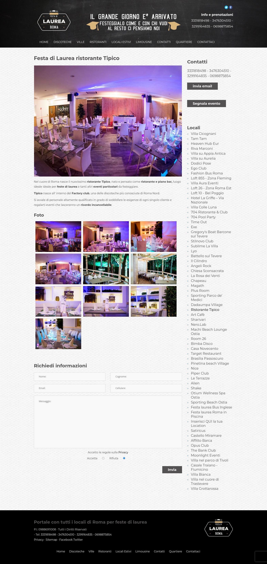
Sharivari (198, 313)
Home (61, 544)
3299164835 (201, 22)
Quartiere (175, 544)
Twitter (78, 532)
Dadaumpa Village (207, 298)
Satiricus (198, 424)
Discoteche (76, 544)
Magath (197, 279)
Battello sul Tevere (206, 249)
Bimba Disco (202, 337)
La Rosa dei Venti (205, 269)
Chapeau (198, 274)
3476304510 (221, 16)
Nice (195, 361)
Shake (196, 381)
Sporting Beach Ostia (209, 395)
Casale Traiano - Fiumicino (204, 460)
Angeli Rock (201, 259)
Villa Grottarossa (204, 482)
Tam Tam (199, 132)
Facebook (66, 532)
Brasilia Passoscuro (207, 351)
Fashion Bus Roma (207, 166)
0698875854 (223, 22)
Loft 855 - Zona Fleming (211, 171)
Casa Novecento (204, 342)
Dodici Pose (201, 156)
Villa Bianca (201, 467)
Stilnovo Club (202, 234)
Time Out (199, 215)
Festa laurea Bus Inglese (211, 400)
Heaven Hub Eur (205, 137)
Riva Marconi (202, 142)
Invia (172, 465)
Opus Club (200, 438)
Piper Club (200, 366)
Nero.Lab (198, 318)
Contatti (159, 544)
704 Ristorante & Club (209, 205)
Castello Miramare (206, 429)
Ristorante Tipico (205, 303)
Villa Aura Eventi (204, 176)
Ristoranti (104, 544)
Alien (195, 376)
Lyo (194, 244)
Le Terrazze (200, 371)
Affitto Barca (201, 433)
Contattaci (193, 544)
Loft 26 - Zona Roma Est (211, 181)
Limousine (142, 544)
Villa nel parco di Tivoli (209, 453)
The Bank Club (203, 443)
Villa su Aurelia (203, 151)
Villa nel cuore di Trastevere (205, 474)
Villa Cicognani (203, 127)
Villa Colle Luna (204, 200)
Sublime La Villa (204, 239)
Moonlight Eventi (205, 448)
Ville (91, 544)
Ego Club (198, 161)
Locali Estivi (123, 544)
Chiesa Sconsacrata (207, 264)
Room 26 (198, 332)
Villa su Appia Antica (208, 146)
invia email (202, 82)
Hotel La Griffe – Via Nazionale (207, 193)
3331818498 (200, 16)
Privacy (123, 448)
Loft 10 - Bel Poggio (207, 186)
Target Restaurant (206, 347)
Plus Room (200, 284)
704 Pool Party (203, 210)
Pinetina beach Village (210, 356)
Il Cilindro (199, 254)
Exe (194, 220)
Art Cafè (198, 308)
